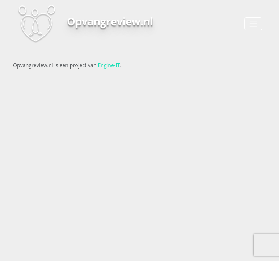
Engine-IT (109, 65)
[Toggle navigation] (253, 23)
